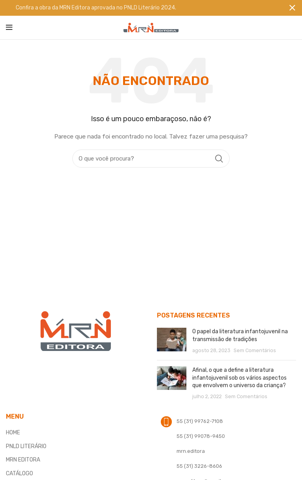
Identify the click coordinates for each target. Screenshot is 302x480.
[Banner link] (139, 8)
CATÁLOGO (19, 473)
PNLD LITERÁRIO (26, 446)
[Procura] (151, 159)
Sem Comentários (255, 350)
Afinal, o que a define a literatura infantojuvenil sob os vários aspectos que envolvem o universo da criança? (239, 378)
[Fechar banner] (292, 8)
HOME (13, 432)
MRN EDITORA (23, 459)
